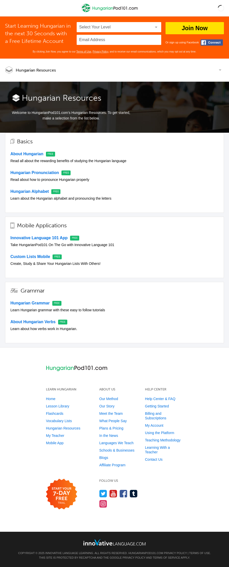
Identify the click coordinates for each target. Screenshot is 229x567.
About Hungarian (26, 154)
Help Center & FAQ (160, 399)
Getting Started (157, 406)
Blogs (103, 458)
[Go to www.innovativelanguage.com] (114, 542)
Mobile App (54, 443)
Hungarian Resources (36, 70)
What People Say (113, 421)
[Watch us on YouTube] (113, 493)
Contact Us (153, 459)
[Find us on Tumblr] (134, 493)
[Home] (110, 12)
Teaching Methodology (163, 440)
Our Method (108, 399)
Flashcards (54, 413)
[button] (221, 8)
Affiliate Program (112, 465)
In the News (108, 436)
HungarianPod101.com (145, 553)
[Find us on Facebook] (123, 493)
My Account (154, 425)
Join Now (195, 28)
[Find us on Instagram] (103, 504)
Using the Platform (159, 433)
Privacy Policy (100, 51)
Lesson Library (57, 406)
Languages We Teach (116, 443)
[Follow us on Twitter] (103, 493)
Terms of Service (166, 557)
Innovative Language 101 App (39, 238)
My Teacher (55, 436)
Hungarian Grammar (30, 303)
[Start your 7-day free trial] (61, 494)
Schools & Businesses (117, 450)
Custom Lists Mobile (30, 256)
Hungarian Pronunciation (34, 172)
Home (50, 399)
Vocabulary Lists (59, 421)
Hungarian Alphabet (29, 191)
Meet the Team (111, 413)
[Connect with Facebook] (211, 42)
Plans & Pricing (111, 428)
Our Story (107, 406)
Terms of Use (83, 51)
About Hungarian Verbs (33, 322)
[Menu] (8, 8)
